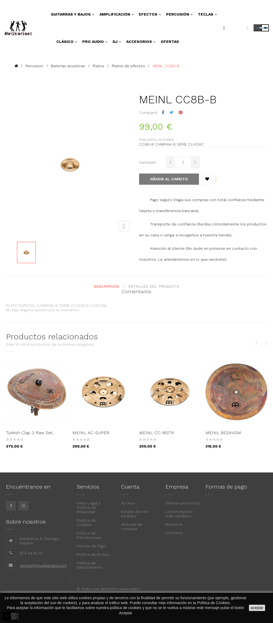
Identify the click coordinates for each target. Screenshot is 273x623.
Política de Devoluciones (89, 535)
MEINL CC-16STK (156, 432)
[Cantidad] (183, 162)
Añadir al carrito (169, 179)
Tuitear (171, 112)
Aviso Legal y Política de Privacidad (89, 507)
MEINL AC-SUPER (90, 432)
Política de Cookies (86, 522)
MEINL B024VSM (223, 432)
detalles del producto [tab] (153, 286)
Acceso (128, 503)
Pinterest (181, 112)
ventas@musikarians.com (43, 565)
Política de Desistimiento (90, 565)
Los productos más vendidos (179, 513)
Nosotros (174, 524)
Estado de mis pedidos (134, 513)
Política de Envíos (93, 554)
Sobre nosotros (26, 521)
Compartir (163, 112)
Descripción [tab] (106, 286)
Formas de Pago (91, 546)
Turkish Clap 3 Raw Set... (30, 432)
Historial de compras (131, 526)
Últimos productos (183, 503)
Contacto (174, 533)
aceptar (257, 608)
